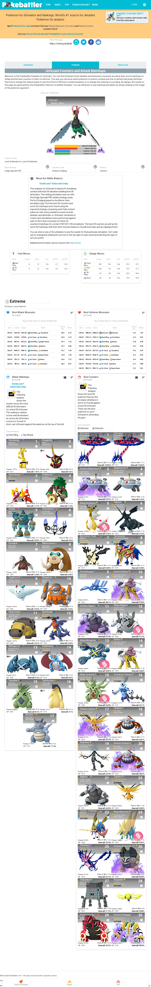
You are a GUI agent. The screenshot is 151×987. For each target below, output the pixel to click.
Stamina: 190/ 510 (90, 153)
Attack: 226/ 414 (90, 148)
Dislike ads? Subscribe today (54, 183)
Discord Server (33, 34)
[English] (144, 4)
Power (9, 469)
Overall (30, 472)
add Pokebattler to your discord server (63, 34)
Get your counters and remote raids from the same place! (131, 19)
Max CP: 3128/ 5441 (89, 146)
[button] (84, 42)
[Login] (133, 4)
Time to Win (30, 469)
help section (75, 243)
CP (7, 472)
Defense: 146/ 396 (90, 151)
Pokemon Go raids (21, 26)
